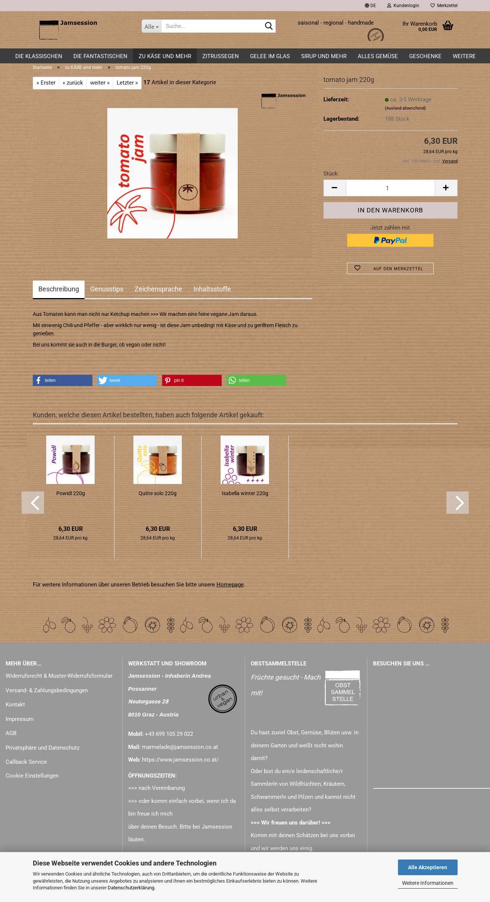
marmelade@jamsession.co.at (180, 747)
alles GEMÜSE (378, 56)
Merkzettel (444, 5)
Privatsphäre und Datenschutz (42, 747)
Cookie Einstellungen (32, 775)
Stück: (331, 173)
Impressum (20, 719)
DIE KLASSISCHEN (38, 56)
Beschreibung (58, 289)
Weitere (464, 56)
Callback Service (26, 762)
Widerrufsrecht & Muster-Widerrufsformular (59, 675)
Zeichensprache (158, 289)
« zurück (73, 82)
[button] (370, 5)
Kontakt (15, 704)
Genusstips (106, 289)
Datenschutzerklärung (131, 887)
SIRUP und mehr (324, 56)
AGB (11, 733)
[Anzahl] (390, 188)
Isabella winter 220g (245, 493)
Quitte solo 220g (158, 493)
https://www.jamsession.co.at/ (180, 759)
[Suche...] (151, 26)
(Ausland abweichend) (405, 108)
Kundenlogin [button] (403, 5)
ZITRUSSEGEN (220, 56)
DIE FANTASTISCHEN (100, 56)
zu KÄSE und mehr (165, 56)
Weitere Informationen (427, 883)
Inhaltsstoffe (212, 289)
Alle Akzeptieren (427, 867)
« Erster (46, 82)
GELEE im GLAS (270, 56)
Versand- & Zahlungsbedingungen (47, 690)
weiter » (100, 82)
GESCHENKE (425, 56)
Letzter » (127, 82)
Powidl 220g (70, 493)
